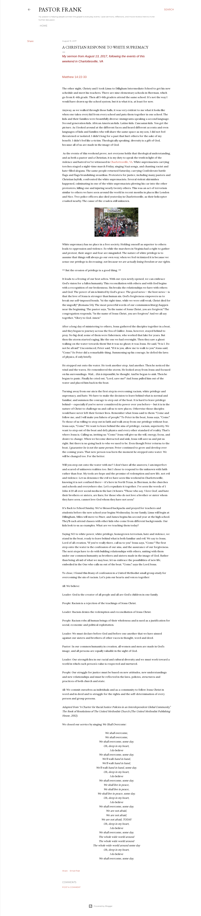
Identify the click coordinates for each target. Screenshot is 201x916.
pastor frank (60, 9)
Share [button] (30, 41)
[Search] (169, 9)
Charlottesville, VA (121, 162)
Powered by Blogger (101, 906)
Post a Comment (71, 887)
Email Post (75, 871)
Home (43, 25)
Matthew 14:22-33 (74, 77)
